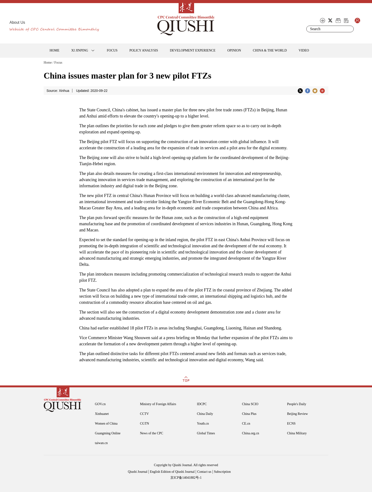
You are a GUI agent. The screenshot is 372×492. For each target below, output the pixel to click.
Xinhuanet (102, 414)
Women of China (106, 423)
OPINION (234, 50)
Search (349, 29)
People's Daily (296, 404)
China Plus (249, 414)
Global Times (206, 433)
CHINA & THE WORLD (270, 50)
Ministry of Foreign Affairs (158, 404)
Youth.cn (203, 423)
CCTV (144, 414)
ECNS (291, 423)
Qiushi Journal (137, 471)
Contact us (204, 471)
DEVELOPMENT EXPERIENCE (192, 50)
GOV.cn (100, 404)
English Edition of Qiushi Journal (172, 471)
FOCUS (112, 50)
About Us (17, 22)
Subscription (222, 471)
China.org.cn (250, 433)
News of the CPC (151, 433)
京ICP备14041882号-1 (185, 477)
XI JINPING (79, 50)
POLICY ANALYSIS (143, 50)
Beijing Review (297, 414)
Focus (58, 62)
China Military (297, 433)
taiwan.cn (101, 443)
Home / (49, 62)
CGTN (144, 423)
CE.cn (246, 423)
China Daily (205, 414)
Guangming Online (108, 433)
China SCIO (250, 404)
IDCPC (202, 404)
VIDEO (304, 50)
